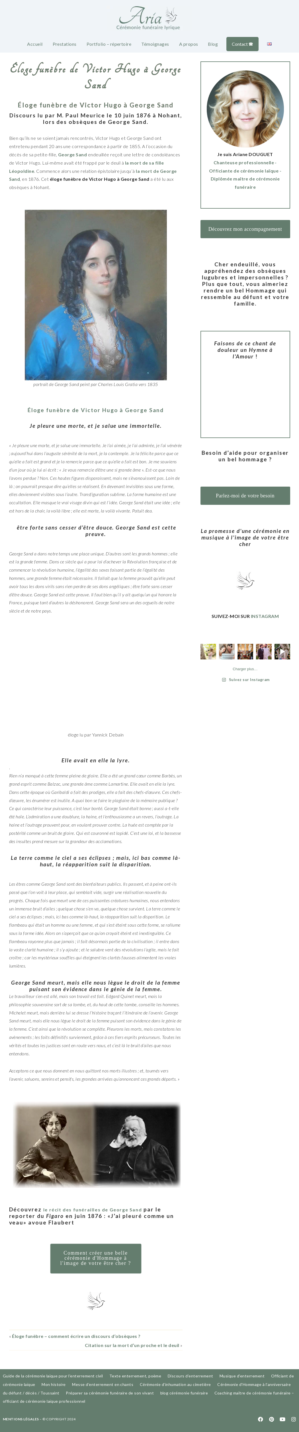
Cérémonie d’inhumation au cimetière (175, 1384)
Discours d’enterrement (190, 1375)
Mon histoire (54, 1384)
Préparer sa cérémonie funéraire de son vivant (110, 1393)
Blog (213, 44)
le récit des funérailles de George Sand (102, 1209)
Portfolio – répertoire (109, 44)
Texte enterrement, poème (135, 1375)
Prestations (65, 44)
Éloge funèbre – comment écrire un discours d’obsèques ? (76, 1336)
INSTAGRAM (265, 616)
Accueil (34, 44)
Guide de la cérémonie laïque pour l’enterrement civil (53, 1375)
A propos (188, 44)
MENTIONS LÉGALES (21, 1419)
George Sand (72, 154)
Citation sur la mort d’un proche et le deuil (132, 1345)
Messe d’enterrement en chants (102, 1384)
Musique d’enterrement (242, 1375)
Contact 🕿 (242, 44)
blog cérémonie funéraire (184, 1393)
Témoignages (155, 44)
